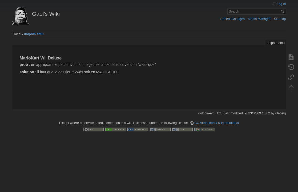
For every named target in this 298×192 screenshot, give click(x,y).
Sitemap (280, 19)
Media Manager (259, 19)
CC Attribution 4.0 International (216, 123)
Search (283, 11)
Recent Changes (232, 19)
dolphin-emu (34, 34)
